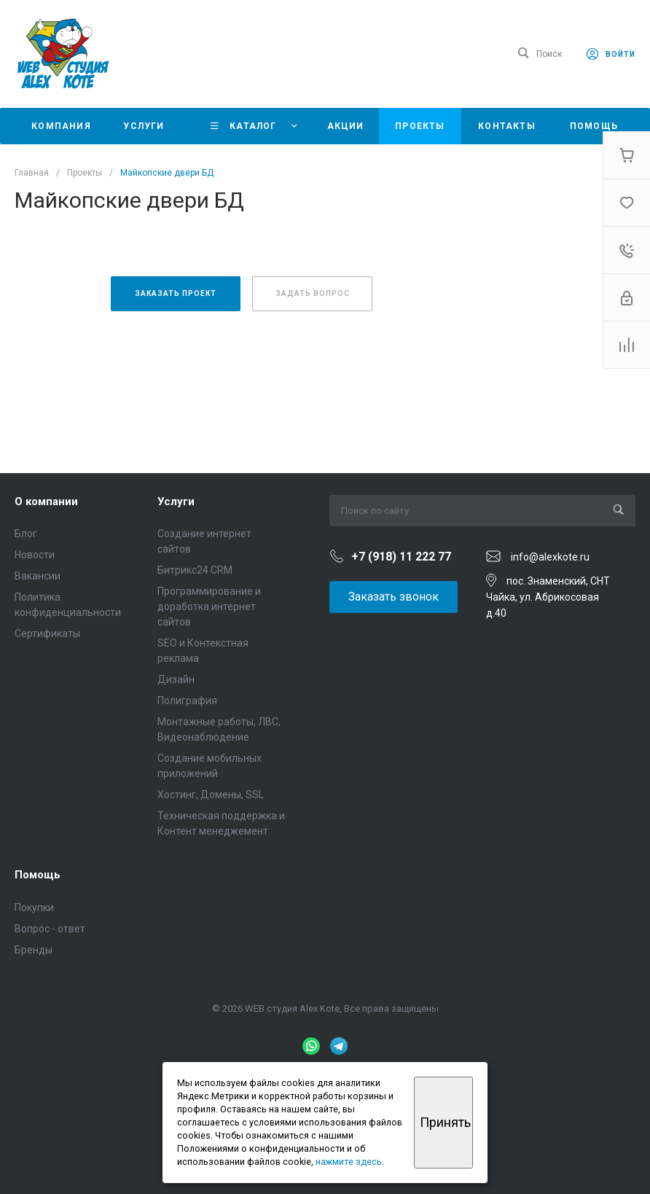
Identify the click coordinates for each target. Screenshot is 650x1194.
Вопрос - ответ (50, 928)
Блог (26, 533)
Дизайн (176, 679)
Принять (445, 1122)
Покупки (34, 907)
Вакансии (37, 576)
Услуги (176, 501)
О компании (46, 501)
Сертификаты (47, 633)
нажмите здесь (349, 1161)
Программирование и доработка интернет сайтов (209, 606)
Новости (35, 555)
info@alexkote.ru (550, 557)
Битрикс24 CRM (194, 570)
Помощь (37, 874)
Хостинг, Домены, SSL (210, 794)
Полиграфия (187, 700)
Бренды (33, 950)
